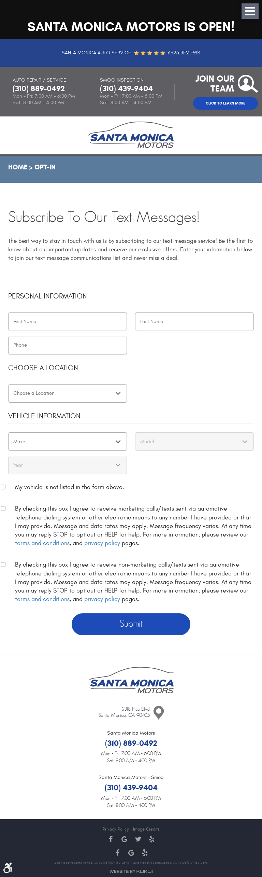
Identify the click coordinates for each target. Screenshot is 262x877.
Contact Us (158, 713)
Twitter (137, 839)
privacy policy (102, 543)
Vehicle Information (44, 416)
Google (124, 839)
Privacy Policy (116, 829)
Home (17, 167)
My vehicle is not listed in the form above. (69, 487)
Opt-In (45, 167)
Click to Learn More (225, 103)
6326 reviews (184, 53)
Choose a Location (43, 368)
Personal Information (47, 296)
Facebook (110, 839)
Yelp (151, 839)
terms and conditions (42, 543)
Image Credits (146, 829)
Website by (131, 871)
